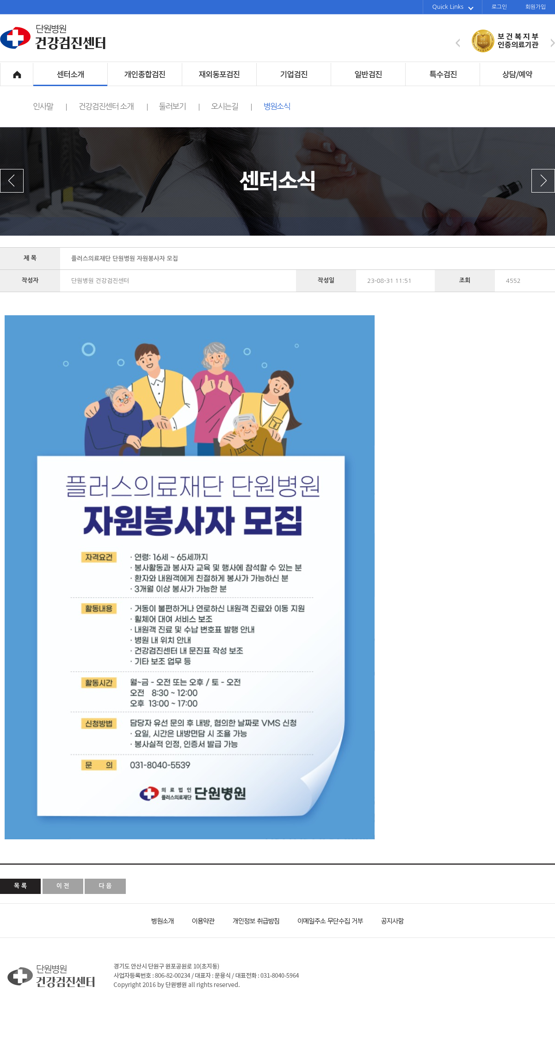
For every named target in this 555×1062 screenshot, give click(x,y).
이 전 (62, 886)
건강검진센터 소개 (112, 106)
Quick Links (453, 7)
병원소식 (276, 106)
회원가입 (535, 7)
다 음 (105, 886)
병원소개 (161, 920)
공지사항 (386, 920)
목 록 (20, 886)
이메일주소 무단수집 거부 (326, 920)
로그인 (499, 7)
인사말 (50, 106)
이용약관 (198, 920)
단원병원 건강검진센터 (53, 48)
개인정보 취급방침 (252, 920)
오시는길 (231, 106)
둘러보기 (179, 106)
